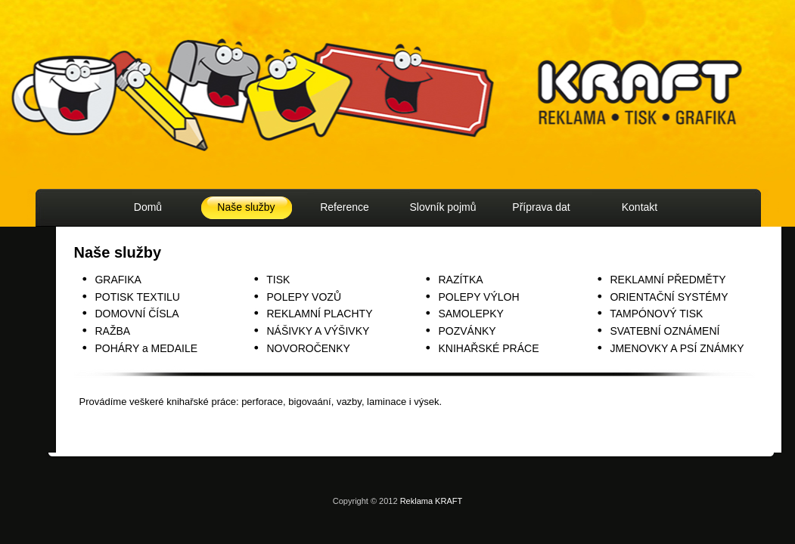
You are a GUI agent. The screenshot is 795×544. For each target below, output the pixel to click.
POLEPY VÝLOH (478, 297)
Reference (344, 207)
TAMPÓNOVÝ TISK (656, 314)
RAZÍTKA (460, 280)
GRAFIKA (118, 280)
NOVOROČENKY (307, 348)
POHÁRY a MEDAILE (146, 348)
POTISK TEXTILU (137, 297)
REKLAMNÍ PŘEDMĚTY (667, 280)
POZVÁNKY (466, 331)
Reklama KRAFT (431, 500)
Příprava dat (541, 207)
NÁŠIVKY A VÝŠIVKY (317, 331)
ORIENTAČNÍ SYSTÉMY (669, 297)
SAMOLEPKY (470, 314)
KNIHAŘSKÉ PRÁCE (488, 348)
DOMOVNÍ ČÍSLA (137, 314)
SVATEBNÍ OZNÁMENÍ (664, 331)
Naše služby (246, 207)
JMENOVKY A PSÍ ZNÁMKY (677, 348)
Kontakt (639, 207)
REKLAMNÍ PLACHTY (319, 314)
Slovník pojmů (443, 207)
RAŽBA (112, 331)
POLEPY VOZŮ (303, 297)
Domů (148, 207)
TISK (278, 280)
